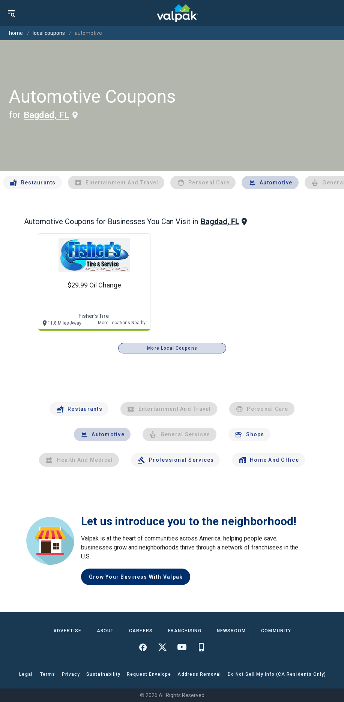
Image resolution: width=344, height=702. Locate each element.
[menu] (11, 13)
